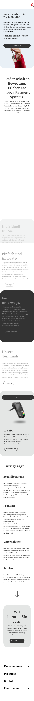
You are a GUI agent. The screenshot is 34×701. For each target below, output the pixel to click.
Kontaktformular (17, 641)
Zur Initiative (17, 45)
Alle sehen (8, 383)
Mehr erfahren (11, 449)
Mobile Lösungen (12, 331)
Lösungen (10, 285)
